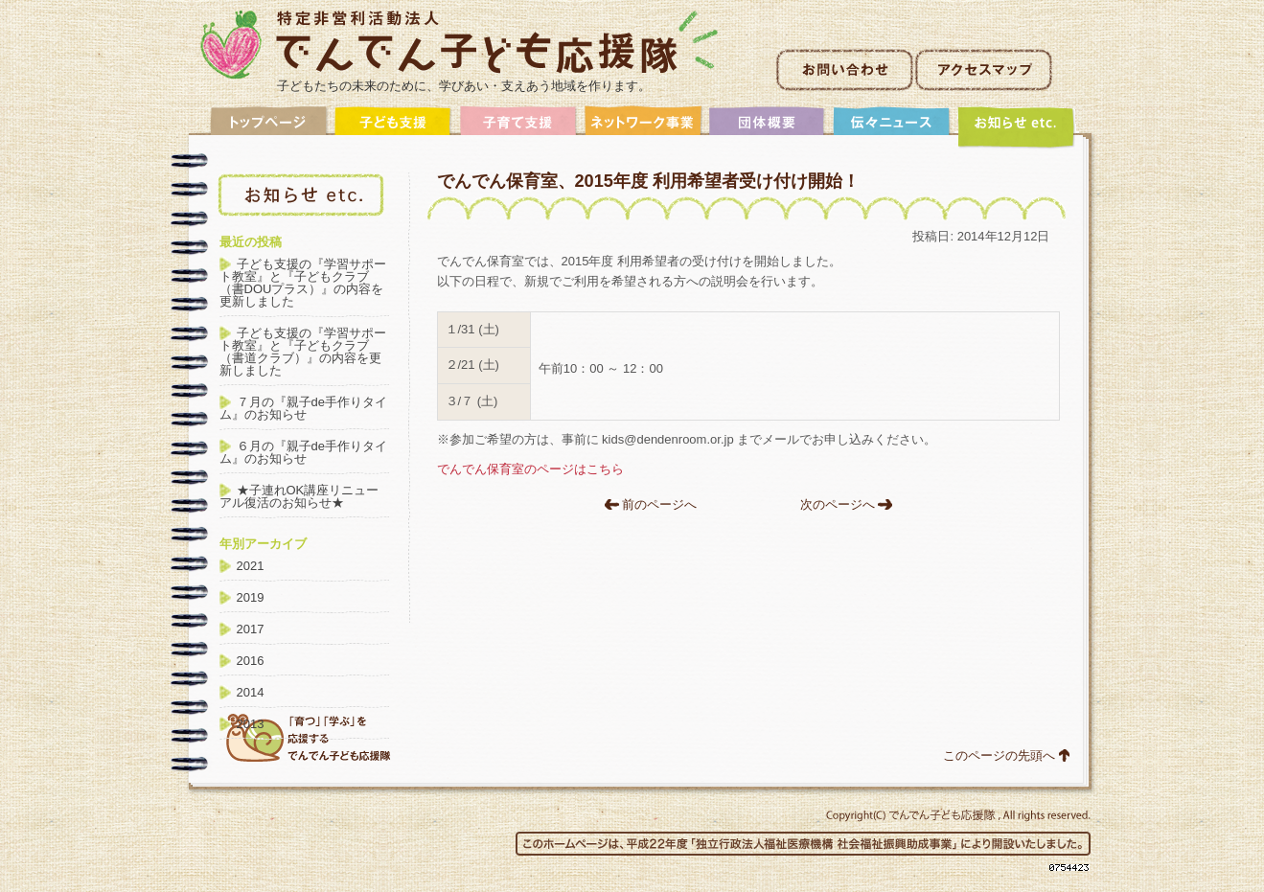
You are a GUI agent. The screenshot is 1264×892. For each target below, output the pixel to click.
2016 (250, 660)
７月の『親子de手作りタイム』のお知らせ (303, 408)
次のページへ (837, 504)
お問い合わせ (844, 70)
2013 (250, 724)
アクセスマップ (983, 70)
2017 (250, 629)
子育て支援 (518, 127)
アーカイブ (1016, 127)
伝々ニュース (892, 127)
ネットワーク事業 (643, 127)
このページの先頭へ (999, 755)
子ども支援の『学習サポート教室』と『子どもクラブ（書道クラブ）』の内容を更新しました (302, 351)
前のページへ (659, 504)
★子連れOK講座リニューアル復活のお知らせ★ (299, 496)
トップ (269, 127)
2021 (250, 566)
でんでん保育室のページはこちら (530, 469)
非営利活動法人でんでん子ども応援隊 (459, 45)
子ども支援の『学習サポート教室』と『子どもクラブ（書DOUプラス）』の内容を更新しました (302, 283)
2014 (250, 692)
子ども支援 (394, 127)
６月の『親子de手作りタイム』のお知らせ (303, 452)
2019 (250, 597)
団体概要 (767, 127)
